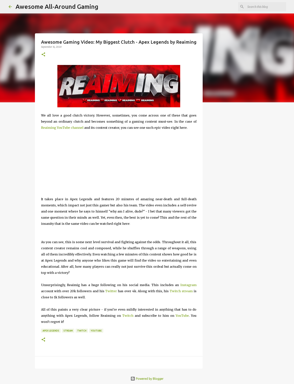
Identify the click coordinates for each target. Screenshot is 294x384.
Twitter (111, 291)
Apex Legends (51, 330)
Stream (68, 330)
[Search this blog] (266, 6)
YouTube (182, 316)
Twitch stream (181, 291)
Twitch (127, 316)
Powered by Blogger (147, 378)
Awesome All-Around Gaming (57, 6)
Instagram (188, 285)
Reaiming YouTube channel (62, 128)
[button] (43, 54)
